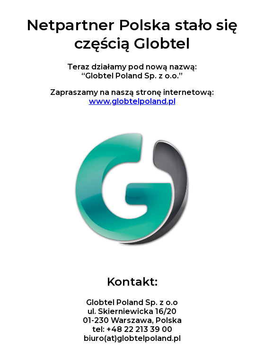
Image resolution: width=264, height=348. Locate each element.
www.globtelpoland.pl (132, 101)
